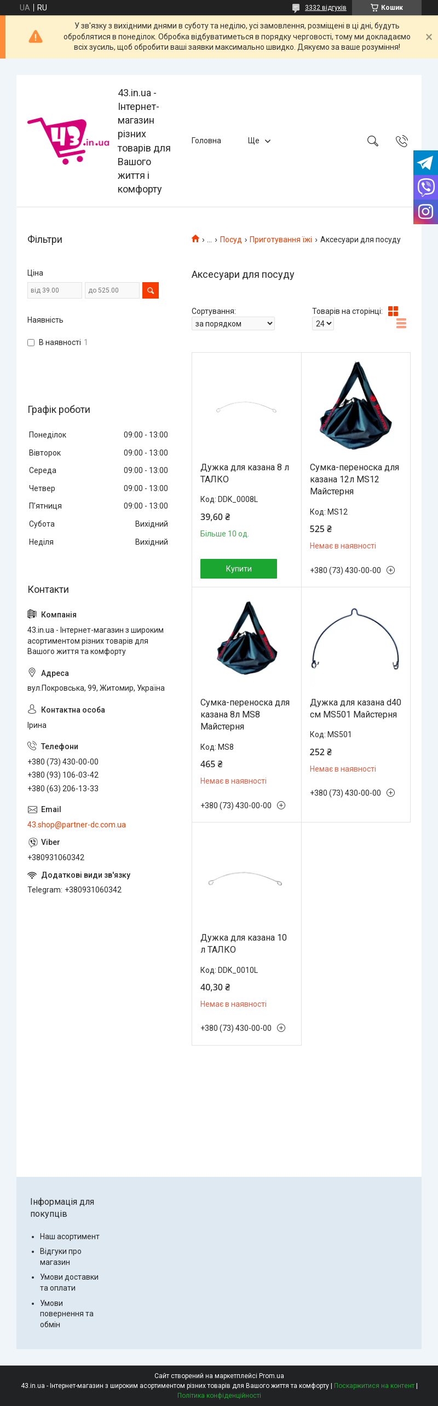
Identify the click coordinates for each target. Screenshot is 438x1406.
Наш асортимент (70, 1236)
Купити (239, 568)
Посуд (231, 239)
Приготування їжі (281, 239)
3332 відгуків (326, 7)
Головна (206, 140)
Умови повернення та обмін (67, 1314)
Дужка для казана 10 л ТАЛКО (243, 943)
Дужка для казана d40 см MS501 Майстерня (355, 708)
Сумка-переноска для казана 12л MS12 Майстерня (354, 479)
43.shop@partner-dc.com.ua (76, 824)
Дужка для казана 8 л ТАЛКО (244, 473)
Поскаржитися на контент (374, 1386)
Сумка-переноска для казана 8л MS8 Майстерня (245, 714)
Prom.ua (271, 1376)
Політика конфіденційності (219, 1395)
